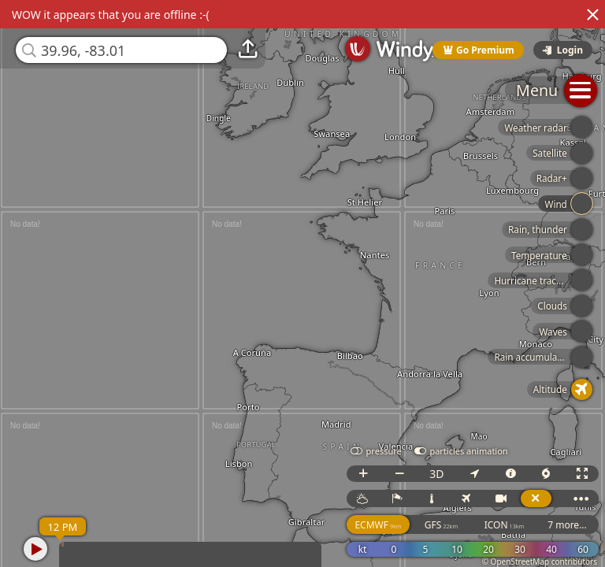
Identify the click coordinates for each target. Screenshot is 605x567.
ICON (504, 525)
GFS (441, 525)
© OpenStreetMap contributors (539, 561)
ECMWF (377, 525)
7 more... (567, 525)
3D (436, 473)
